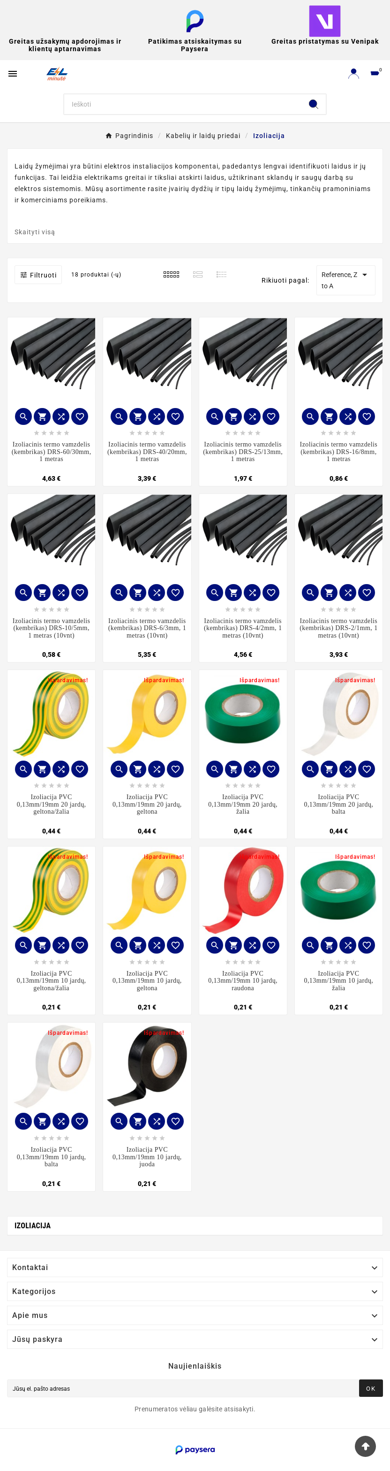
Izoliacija (33, 1225)
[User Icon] (353, 73)
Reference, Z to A (346, 279)
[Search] (182, 104)
